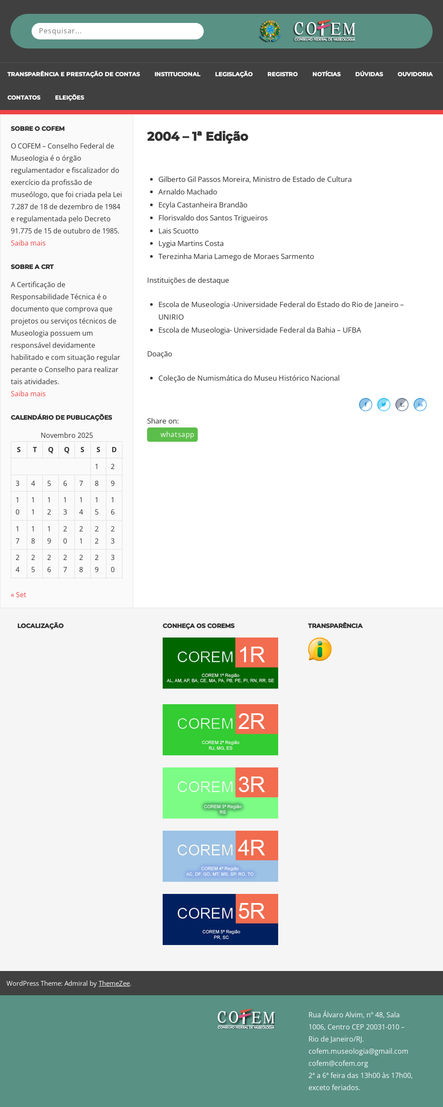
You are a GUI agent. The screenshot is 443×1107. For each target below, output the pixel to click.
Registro (282, 74)
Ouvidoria (415, 74)
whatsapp (178, 434)
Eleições (69, 97)
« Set (18, 594)
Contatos (23, 97)
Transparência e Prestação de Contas (73, 74)
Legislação (234, 74)
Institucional (177, 74)
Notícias (326, 74)
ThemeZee (114, 983)
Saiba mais (28, 243)
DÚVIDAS (369, 74)
